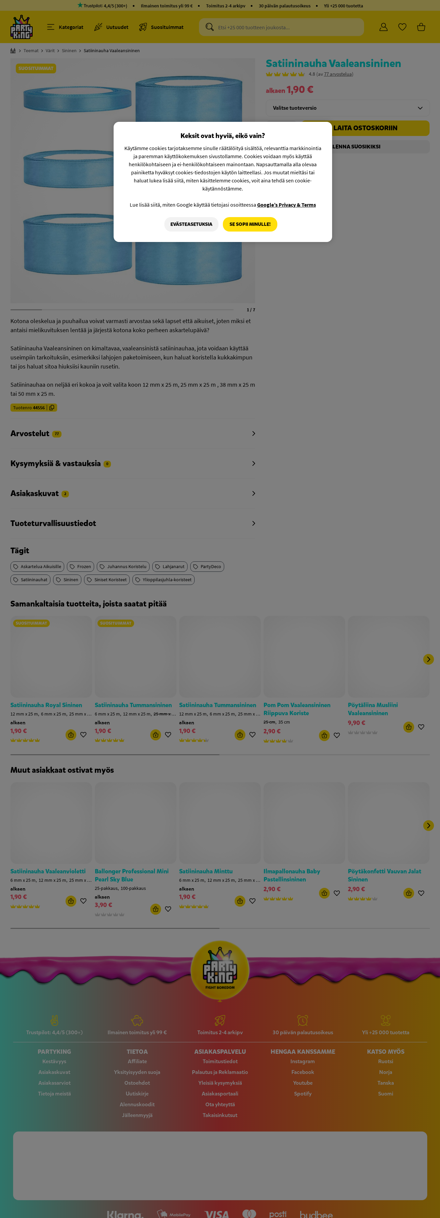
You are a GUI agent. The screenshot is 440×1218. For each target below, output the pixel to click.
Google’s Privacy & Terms (286, 204)
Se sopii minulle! (250, 224)
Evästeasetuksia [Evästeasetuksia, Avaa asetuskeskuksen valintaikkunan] (191, 224)
